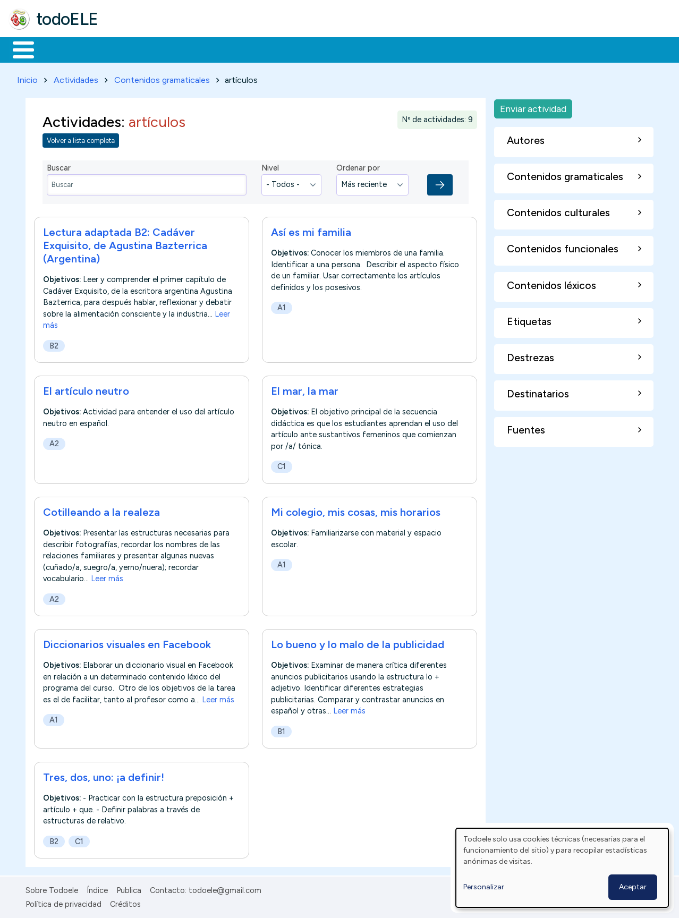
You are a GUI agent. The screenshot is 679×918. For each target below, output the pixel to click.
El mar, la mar (304, 388)
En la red (251, 49)
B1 (281, 730)
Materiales (59, 49)
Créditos (125, 902)
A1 (281, 305)
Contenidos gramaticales (162, 78)
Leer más (107, 577)
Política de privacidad (63, 902)
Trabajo (191, 49)
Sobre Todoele (52, 888)
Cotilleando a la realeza (101, 510)
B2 (53, 343)
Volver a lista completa (81, 139)
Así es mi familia (311, 230)
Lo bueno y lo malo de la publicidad (357, 642)
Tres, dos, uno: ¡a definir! (103, 775)
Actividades (76, 78)
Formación (128, 49)
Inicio (18, 49)
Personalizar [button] (483, 886)
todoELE (67, 19)
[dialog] (562, 867)
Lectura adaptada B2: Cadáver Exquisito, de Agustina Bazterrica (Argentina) (125, 243)
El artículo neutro (86, 388)
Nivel (270, 166)
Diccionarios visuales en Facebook (127, 642)
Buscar (436, 49)
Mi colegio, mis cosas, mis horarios (355, 510)
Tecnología (317, 49)
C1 (281, 465)
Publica (128, 888)
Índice (97, 888)
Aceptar (633, 886)
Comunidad (388, 49)
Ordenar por (358, 166)
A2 (54, 442)
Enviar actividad (533, 106)
